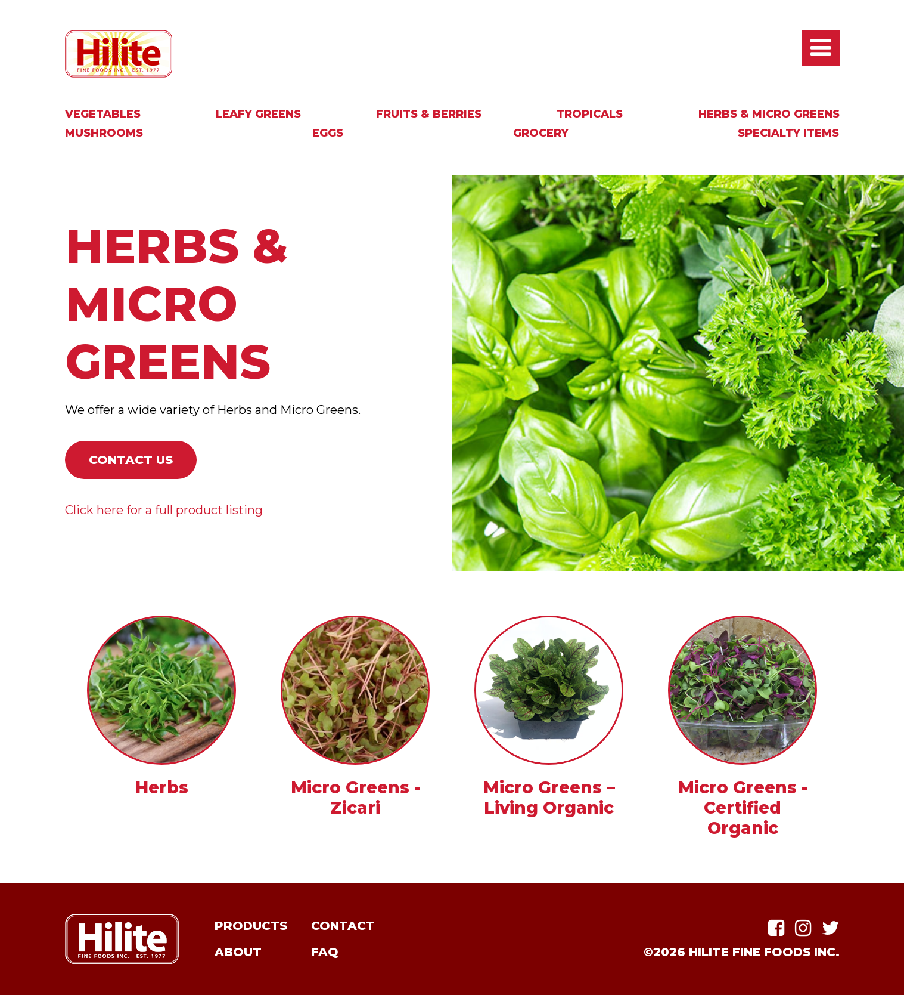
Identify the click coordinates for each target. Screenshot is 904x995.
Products (251, 926)
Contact (343, 926)
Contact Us (131, 460)
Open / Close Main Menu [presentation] (821, 48)
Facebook (776, 928)
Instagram (803, 928)
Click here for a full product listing (164, 510)
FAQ (324, 952)
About (238, 952)
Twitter (831, 928)
